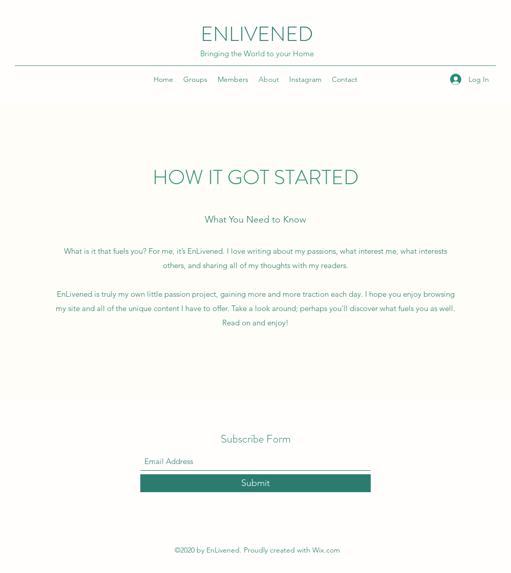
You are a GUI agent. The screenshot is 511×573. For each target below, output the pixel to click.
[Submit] (255, 483)
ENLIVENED (257, 34)
